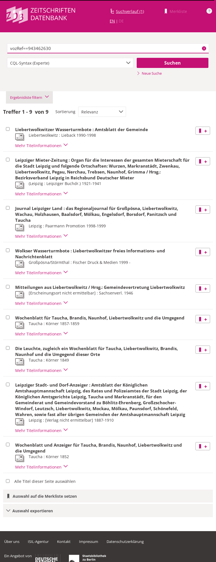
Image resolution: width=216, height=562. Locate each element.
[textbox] (108, 49)
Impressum (88, 541)
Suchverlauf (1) (130, 11)
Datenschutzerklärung (125, 541)
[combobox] (70, 63)
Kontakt (64, 541)
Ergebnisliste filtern (29, 97)
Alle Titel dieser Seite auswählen (45, 481)
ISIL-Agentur (38, 541)
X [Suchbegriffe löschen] (204, 48)
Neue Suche (149, 73)
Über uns (11, 541)
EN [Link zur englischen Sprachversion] (112, 21)
